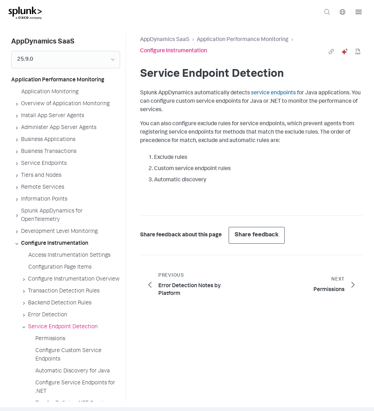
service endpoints (273, 93)
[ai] (344, 51)
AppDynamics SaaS (164, 40)
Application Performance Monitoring (243, 40)
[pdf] (358, 51)
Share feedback (257, 235)
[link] (331, 51)
